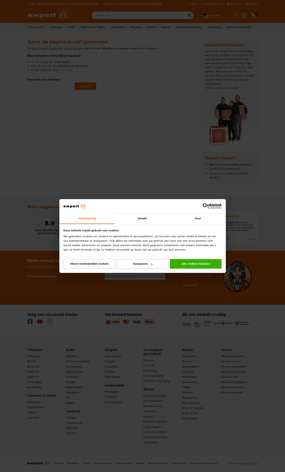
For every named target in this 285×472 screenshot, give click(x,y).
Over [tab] (198, 218)
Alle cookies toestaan (195, 263)
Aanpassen (142, 263)
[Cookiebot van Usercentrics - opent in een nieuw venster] (205, 206)
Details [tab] (142, 218)
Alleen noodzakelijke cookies (89, 263)
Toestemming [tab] (87, 218)
